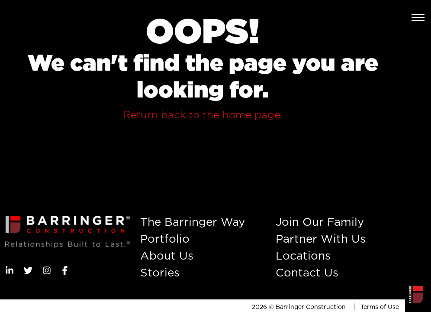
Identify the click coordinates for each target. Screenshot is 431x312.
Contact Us (307, 272)
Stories (160, 272)
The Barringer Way (192, 221)
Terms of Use (379, 306)
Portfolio (165, 238)
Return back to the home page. (203, 114)
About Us (166, 255)
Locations (303, 255)
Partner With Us (321, 238)
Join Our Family (320, 221)
